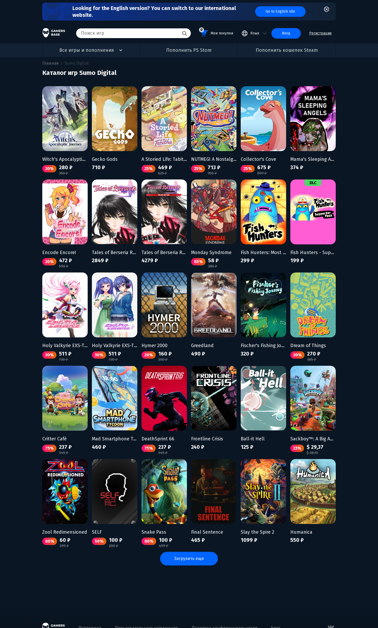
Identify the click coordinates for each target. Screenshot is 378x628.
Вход (286, 33)
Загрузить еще (189, 558)
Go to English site (280, 11)
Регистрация (320, 33)
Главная (50, 63)
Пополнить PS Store (189, 50)
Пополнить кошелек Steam (287, 50)
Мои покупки (216, 32)
